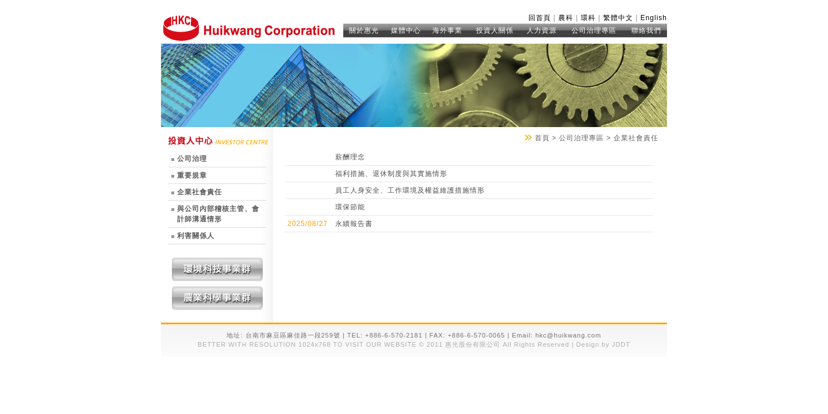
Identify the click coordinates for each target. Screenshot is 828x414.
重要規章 (192, 175)
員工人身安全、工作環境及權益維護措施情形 (410, 190)
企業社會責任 (199, 192)
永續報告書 (354, 224)
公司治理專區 (594, 30)
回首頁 (539, 18)
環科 (588, 18)
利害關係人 (195, 236)
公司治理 (192, 159)
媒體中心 (406, 30)
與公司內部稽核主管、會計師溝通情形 (218, 214)
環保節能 (350, 207)
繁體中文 (618, 18)
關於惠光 (364, 30)
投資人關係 (494, 30)
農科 (565, 18)
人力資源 (542, 30)
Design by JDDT (602, 344)
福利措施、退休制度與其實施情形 (391, 174)
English (654, 18)
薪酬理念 (350, 157)
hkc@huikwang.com (568, 335)
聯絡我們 (646, 30)
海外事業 (447, 30)
